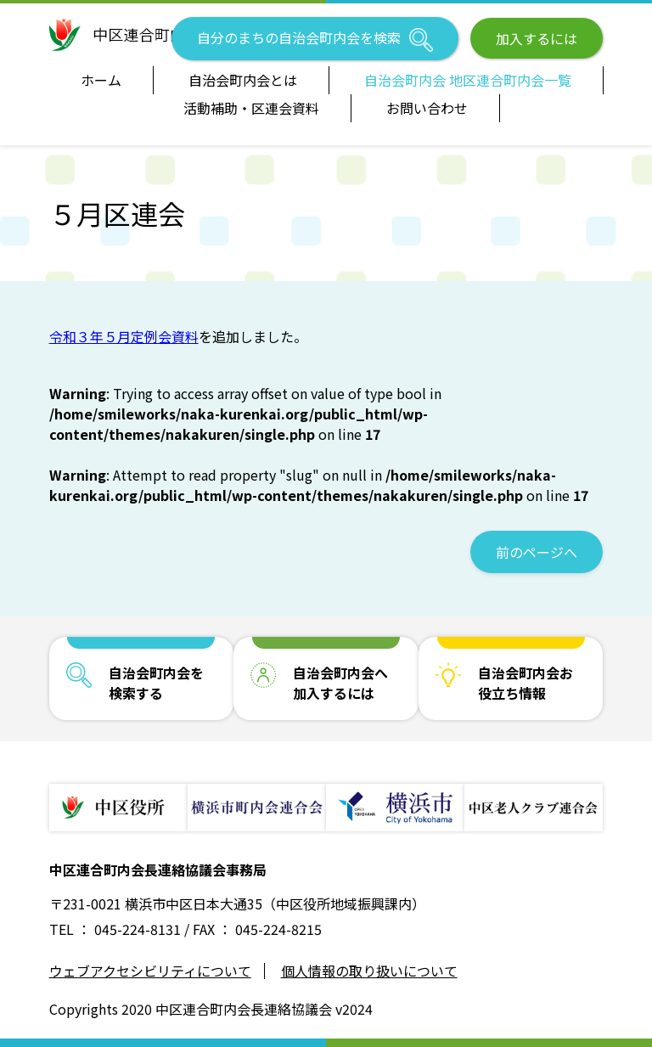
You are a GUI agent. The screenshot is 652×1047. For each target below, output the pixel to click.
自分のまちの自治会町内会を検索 (315, 39)
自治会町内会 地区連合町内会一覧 (467, 80)
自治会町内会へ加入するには (340, 682)
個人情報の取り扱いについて (369, 971)
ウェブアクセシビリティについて (150, 971)
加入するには (536, 38)
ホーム (101, 80)
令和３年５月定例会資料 (124, 336)
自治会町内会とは (242, 80)
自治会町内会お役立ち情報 (525, 682)
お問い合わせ (427, 108)
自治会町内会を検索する (156, 682)
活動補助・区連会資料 (251, 108)
